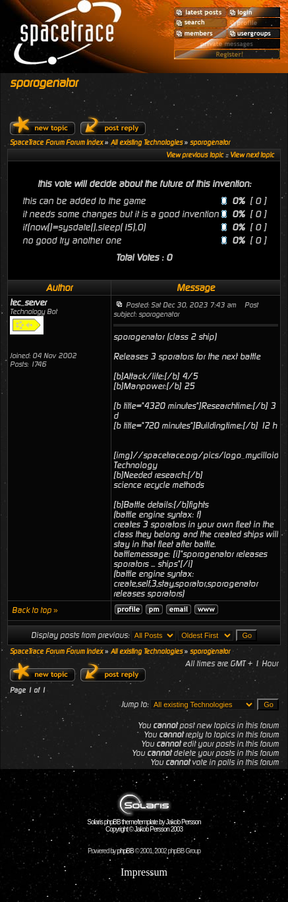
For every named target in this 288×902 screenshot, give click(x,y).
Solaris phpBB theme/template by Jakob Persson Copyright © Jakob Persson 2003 (143, 822)
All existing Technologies (147, 142)
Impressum (144, 872)
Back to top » (35, 610)
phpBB (125, 851)
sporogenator (44, 83)
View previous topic (194, 155)
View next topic (252, 155)
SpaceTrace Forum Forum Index (56, 142)
